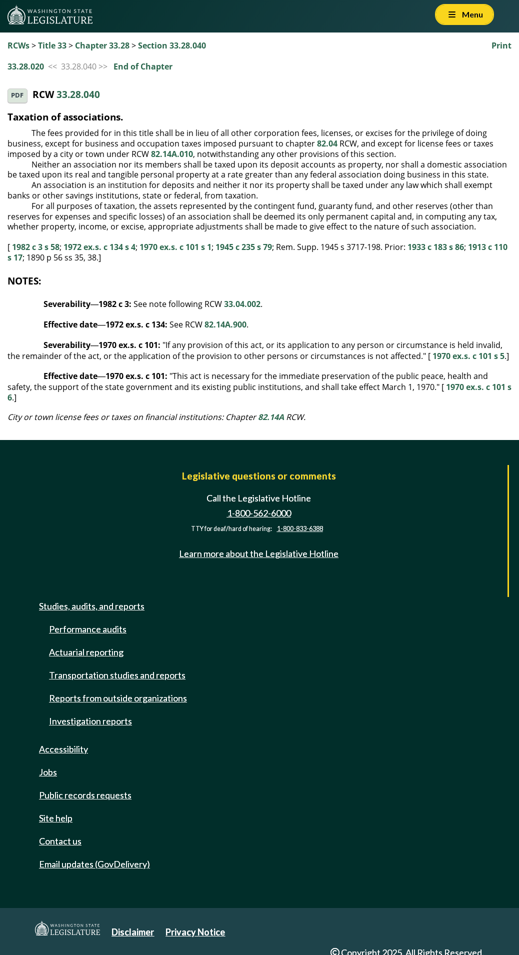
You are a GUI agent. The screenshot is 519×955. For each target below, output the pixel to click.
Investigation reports (90, 721)
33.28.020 (26, 66)
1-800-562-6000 (259, 513)
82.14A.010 (172, 154)
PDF (17, 95)
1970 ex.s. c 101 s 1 (176, 247)
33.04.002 (242, 304)
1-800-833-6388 (300, 528)
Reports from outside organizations (118, 698)
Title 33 (52, 45)
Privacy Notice (195, 932)
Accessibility (63, 749)
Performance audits (87, 629)
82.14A (271, 417)
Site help (55, 818)
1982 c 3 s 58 (36, 247)
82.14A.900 (225, 324)
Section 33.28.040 (172, 45)
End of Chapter (143, 66)
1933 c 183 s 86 (436, 247)
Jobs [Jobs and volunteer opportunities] (48, 772)
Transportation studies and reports (117, 675)
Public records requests (85, 795)
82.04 (327, 143)
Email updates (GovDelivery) (94, 864)
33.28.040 (78, 94)
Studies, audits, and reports (91, 606)
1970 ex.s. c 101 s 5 (468, 356)
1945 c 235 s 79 (244, 247)
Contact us (60, 841)
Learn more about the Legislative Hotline (258, 554)
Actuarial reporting (86, 652)
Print (502, 45)
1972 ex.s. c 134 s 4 (100, 247)
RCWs (19, 45)
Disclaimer (133, 932)
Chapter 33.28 (102, 45)
